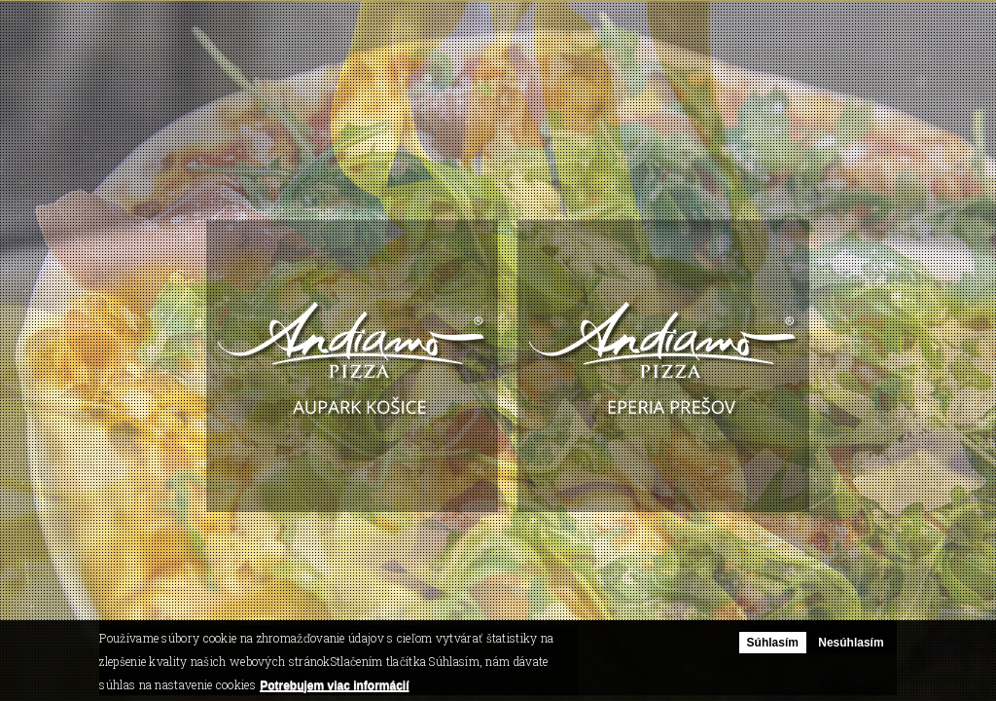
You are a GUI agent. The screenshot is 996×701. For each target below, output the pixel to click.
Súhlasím (773, 642)
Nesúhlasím (850, 642)
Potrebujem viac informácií (334, 685)
